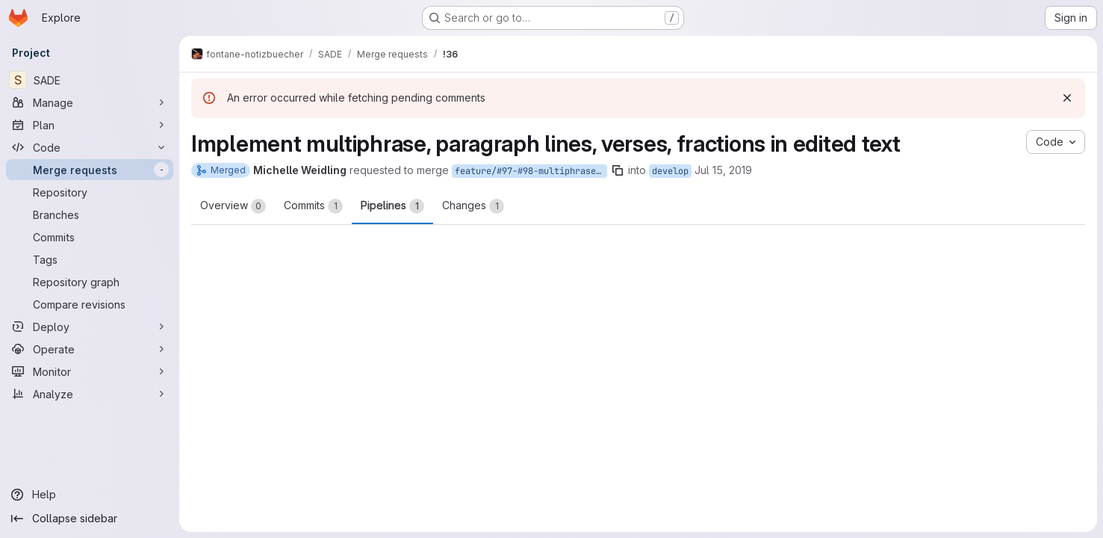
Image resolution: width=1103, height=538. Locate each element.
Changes (473, 206)
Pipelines (392, 206)
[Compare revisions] (89, 304)
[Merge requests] (89, 169)
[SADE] (89, 79)
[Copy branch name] (618, 170)
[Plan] (89, 124)
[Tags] (89, 259)
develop (670, 171)
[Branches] (89, 214)
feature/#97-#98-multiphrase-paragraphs (531, 171)
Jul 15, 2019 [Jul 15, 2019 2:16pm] (723, 170)
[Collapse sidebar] (89, 518)
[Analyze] (89, 393)
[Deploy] (89, 326)
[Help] (89, 494)
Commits (313, 206)
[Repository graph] (89, 281)
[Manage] (89, 102)
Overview (233, 206)
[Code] (89, 147)
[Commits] (89, 236)
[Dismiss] (1067, 98)
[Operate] (89, 348)
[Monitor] (89, 371)
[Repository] (89, 192)
